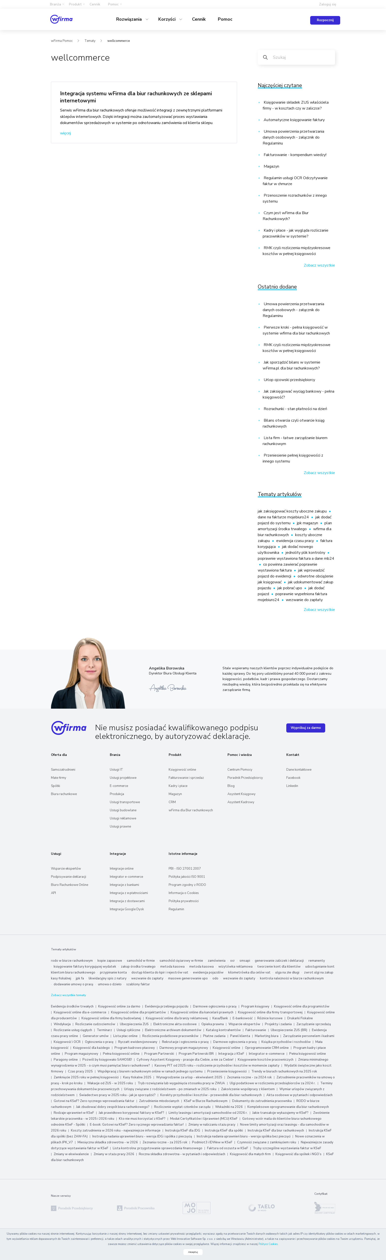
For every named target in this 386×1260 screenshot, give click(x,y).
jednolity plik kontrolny (306, 552)
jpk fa (80, 978)
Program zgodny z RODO (187, 885)
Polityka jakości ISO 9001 (187, 877)
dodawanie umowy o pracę (73, 984)
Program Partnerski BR (196, 1054)
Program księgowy (255, 1006)
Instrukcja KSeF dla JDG (182, 1130)
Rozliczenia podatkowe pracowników (170, 1036)
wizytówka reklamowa (235, 966)
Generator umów (96, 1036)
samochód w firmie (141, 960)
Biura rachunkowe (64, 794)
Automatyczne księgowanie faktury (294, 120)
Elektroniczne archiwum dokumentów (173, 1030)
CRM (172, 802)
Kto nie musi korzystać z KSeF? (142, 1118)
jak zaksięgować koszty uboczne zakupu (293, 511)
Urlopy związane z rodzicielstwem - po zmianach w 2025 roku (170, 1089)
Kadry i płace (178, 786)
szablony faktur (138, 984)
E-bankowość (243, 1018)
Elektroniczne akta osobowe (175, 1024)
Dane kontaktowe (298, 769)
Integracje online (121, 868)
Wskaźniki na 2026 (229, 1107)
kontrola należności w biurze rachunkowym (292, 978)
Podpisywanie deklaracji (68, 877)
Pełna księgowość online (121, 1054)
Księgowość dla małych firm (250, 1154)
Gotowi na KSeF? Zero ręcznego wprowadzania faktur (94, 1101)
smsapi (245, 960)
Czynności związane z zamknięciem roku (266, 1142)
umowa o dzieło (110, 984)
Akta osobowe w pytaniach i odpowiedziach (299, 1095)
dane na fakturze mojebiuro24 (284, 517)
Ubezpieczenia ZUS (134, 1024)
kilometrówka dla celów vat (249, 972)
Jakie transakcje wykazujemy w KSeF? (280, 1113)
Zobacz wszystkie (319, 265)
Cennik (95, 4)
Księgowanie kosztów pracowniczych (265, 1059)
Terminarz (104, 1030)
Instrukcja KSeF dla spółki (224, 1130)
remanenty (316, 960)
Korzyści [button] (167, 19)
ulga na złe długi (287, 972)
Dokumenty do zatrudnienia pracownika (262, 1101)
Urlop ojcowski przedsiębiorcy (289, 380)
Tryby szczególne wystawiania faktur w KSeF (287, 1148)
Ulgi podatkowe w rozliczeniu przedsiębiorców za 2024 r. (273, 1083)
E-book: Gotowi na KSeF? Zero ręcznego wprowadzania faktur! (137, 1124)
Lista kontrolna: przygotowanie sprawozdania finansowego (157, 1148)
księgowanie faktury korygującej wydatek (85, 966)
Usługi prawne (120, 826)
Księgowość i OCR (67, 1042)
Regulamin (176, 909)
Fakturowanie (255, 1030)
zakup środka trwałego (138, 966)
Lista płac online (125, 1036)
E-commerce (119, 786)
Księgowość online (182, 769)
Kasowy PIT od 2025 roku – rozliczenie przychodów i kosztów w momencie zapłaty (217, 1065)
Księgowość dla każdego (91, 1048)
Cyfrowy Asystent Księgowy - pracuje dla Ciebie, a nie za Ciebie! (185, 1059)
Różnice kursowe (270, 1018)
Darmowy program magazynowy (184, 1048)
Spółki (55, 786)
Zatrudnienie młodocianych (159, 1101)
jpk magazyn (308, 523)
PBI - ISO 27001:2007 (185, 868)
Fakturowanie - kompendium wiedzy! (294, 155)
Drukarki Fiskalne (300, 1018)
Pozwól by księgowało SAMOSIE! (107, 1059)
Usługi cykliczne (128, 1030)
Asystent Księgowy (241, 794)
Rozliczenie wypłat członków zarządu (182, 1107)
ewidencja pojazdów (208, 972)
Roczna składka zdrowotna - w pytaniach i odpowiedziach (182, 1154)
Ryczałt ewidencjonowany (137, 1042)
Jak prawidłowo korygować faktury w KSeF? (132, 1113)
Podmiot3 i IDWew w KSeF (212, 1142)
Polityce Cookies (268, 1244)
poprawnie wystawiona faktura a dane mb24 (296, 558)
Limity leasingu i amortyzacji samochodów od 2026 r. (208, 1113)
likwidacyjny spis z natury (108, 978)
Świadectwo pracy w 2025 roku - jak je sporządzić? (117, 1095)
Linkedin (292, 786)
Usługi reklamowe (123, 818)
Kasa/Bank (220, 1018)
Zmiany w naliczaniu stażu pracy (211, 1124)
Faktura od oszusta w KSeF (227, 1148)
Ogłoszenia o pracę (99, 1042)
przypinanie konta (113, 972)
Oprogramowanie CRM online (267, 1048)
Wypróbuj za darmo (306, 728)
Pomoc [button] (113, 4)
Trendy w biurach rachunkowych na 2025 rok (284, 1071)
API (53, 893)
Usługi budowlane (123, 810)
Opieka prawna (212, 1024)
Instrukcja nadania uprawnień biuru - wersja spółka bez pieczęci (243, 1136)
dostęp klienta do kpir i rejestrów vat (159, 972)
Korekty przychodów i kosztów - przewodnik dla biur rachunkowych (211, 1095)
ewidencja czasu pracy (295, 540)
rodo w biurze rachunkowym (72, 960)
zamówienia (216, 960)
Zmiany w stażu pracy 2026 (114, 1154)
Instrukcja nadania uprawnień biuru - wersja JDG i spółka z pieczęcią (142, 1136)
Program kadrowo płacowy (134, 1048)
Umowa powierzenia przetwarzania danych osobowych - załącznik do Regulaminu (293, 137)
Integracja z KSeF (231, 1054)
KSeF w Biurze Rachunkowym (205, 1101)
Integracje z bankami (124, 885)
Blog (231, 786)
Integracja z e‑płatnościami (129, 893)
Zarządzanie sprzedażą (313, 1024)
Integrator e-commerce (126, 877)
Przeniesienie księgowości (227, 1071)
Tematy (90, 41)
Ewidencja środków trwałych (72, 1006)
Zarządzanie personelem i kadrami (308, 1036)
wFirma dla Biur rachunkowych (191, 810)
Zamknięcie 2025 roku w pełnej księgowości (86, 1077)
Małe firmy (58, 778)
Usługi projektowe (123, 778)
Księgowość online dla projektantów (138, 1012)
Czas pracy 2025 (80, 1071)
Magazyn (271, 166)
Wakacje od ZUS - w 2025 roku (110, 1083)
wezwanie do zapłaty (304, 600)
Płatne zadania (214, 1036)
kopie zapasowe (109, 960)
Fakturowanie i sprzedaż (186, 778)
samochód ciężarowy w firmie (181, 960)
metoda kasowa (172, 966)
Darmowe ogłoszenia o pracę (215, 1006)
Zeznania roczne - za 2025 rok (165, 1142)
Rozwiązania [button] (129, 19)
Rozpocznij (325, 20)
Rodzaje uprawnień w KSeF (74, 1113)
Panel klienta (240, 1036)
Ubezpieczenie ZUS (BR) (289, 1030)
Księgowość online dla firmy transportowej (270, 1012)
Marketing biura (266, 1036)
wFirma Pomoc (62, 41)
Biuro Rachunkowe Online (69, 885)
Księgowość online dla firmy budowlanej (111, 1018)
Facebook (293, 778)
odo (215, 978)
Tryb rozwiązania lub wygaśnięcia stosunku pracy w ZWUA (181, 1083)
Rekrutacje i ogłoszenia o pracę (185, 1042)
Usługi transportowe (125, 802)
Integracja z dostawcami (127, 901)
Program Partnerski (159, 1054)
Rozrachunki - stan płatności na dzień (295, 409)
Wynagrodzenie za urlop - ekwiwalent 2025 (189, 1077)
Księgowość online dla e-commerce (80, 1012)
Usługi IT (116, 769)
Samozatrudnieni (63, 769)
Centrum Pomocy (239, 769)
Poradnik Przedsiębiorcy (245, 778)
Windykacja (62, 1024)
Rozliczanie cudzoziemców (95, 1024)
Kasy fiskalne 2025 (137, 1077)
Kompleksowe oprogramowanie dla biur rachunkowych (288, 1107)
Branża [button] (55, 4)
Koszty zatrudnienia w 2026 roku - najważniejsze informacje (116, 1130)
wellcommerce (118, 41)
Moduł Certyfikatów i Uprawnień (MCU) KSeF (204, 1118)
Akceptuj (193, 1252)
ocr (232, 960)
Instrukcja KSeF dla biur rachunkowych (276, 1130)
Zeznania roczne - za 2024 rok (249, 1077)
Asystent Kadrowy (240, 802)
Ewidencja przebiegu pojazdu (166, 1006)
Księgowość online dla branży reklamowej (177, 1018)
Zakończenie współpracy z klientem (248, 1089)
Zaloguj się (327, 4)
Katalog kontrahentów (223, 1030)
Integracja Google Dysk (127, 909)
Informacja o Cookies (184, 893)
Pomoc (225, 19)
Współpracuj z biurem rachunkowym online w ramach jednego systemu (150, 1071)
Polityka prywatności (184, 901)
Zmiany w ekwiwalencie (71, 1154)
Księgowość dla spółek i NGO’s (298, 1154)
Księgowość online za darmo (119, 1006)
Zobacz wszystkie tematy (68, 995)
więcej (65, 133)
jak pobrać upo (290, 588)
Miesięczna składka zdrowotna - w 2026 (108, 1142)
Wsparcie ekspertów (66, 868)
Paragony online (66, 1059)
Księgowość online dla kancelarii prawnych (202, 1012)
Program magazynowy (81, 1054)
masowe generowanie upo (188, 978)
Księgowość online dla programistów (301, 1006)
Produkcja (117, 794)
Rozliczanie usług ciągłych (73, 1030)
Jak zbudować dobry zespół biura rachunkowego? (112, 1107)
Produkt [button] (75, 4)
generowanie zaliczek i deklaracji (279, 960)
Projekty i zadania (278, 1024)
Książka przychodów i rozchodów (286, 1042)
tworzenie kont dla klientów (279, 966)
